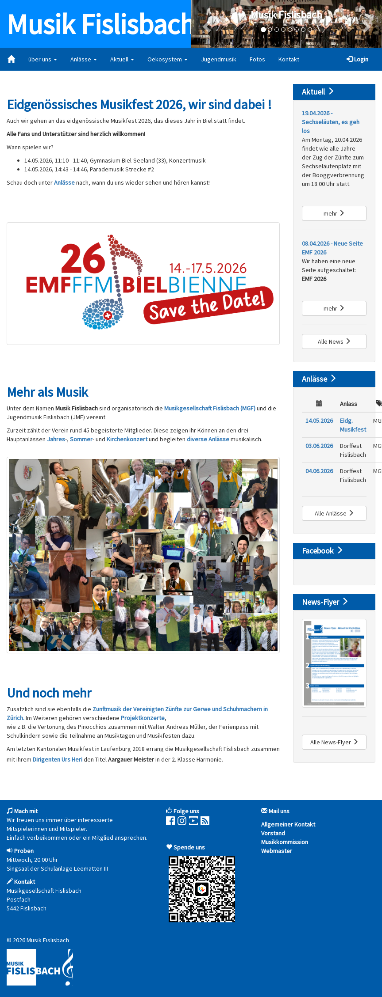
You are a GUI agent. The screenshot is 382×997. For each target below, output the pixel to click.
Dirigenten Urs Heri (57, 759)
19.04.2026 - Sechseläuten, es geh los (330, 122)
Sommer (81, 439)
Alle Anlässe (334, 513)
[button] (205, 24)
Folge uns (186, 811)
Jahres (56, 439)
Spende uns (189, 847)
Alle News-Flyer (334, 742)
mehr (334, 213)
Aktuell (122, 59)
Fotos (257, 59)
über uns (42, 59)
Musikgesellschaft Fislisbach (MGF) (209, 408)
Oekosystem (167, 59)
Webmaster (276, 851)
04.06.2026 (319, 471)
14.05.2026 (319, 421)
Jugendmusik (218, 59)
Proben (24, 851)
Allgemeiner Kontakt (288, 824)
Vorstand (273, 833)
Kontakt (288, 59)
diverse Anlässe (208, 439)
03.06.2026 (319, 446)
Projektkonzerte (143, 718)
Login (357, 59)
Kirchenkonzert (128, 439)
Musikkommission (284, 842)
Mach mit (26, 811)
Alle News (334, 341)
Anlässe (83, 59)
